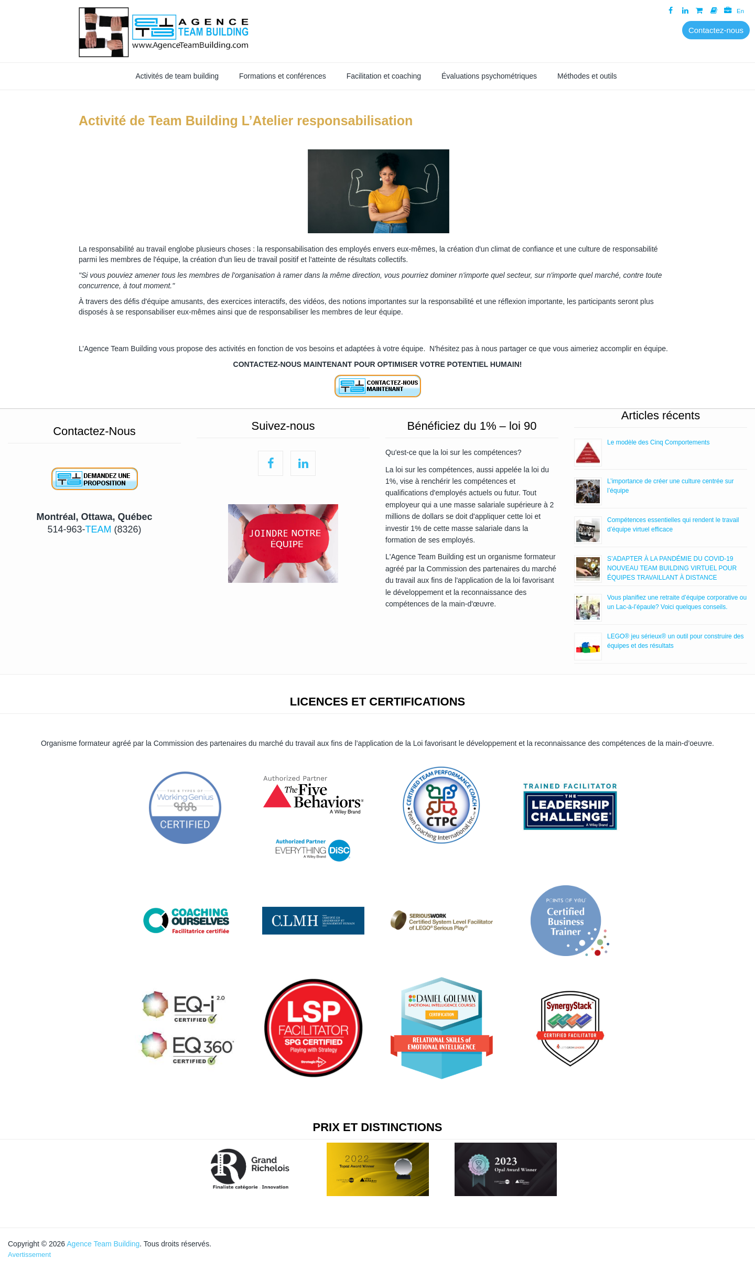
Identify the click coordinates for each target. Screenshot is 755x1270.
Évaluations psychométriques (489, 76)
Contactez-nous (715, 30)
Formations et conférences (282, 76)
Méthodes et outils (587, 76)
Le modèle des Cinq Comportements (658, 442)
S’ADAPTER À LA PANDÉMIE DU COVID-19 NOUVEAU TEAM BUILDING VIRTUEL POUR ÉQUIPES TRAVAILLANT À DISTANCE (672, 568)
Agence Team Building (103, 1244)
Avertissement (29, 1254)
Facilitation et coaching (384, 76)
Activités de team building (177, 76)
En (739, 10)
